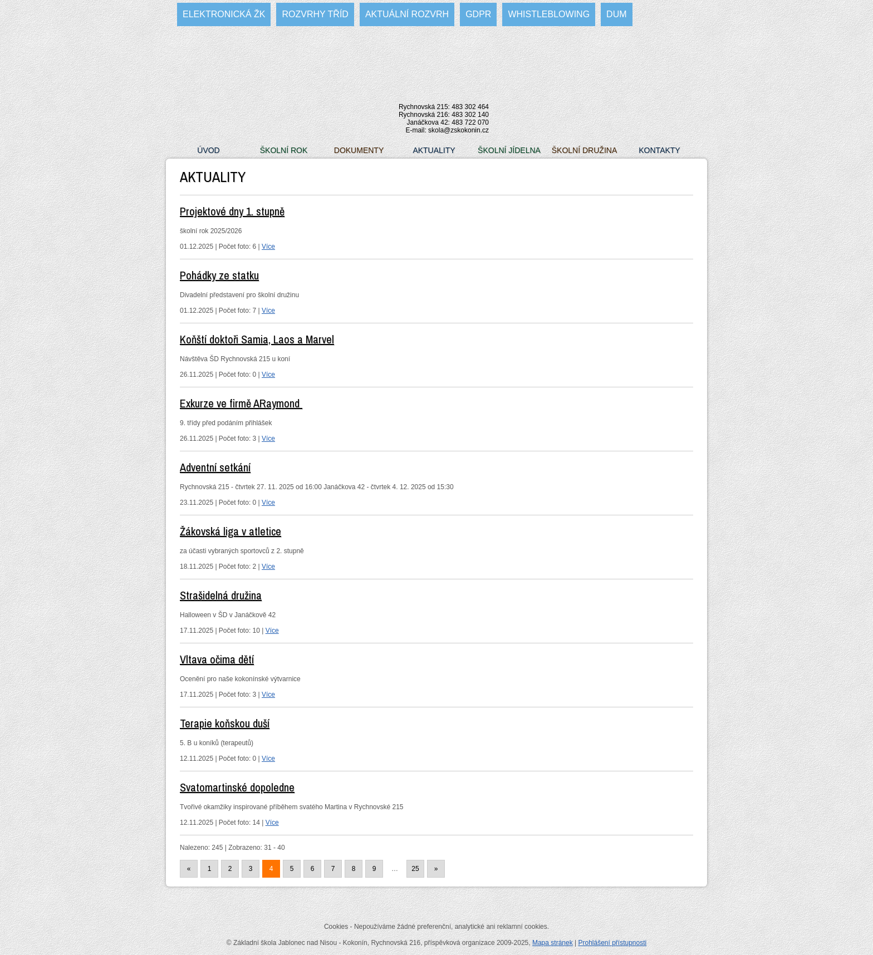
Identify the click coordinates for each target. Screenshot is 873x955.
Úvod (208, 150)
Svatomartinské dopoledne (237, 787)
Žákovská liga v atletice (230, 531)
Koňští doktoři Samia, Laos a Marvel (257, 339)
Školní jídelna (509, 150)
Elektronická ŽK (224, 14)
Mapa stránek (552, 943)
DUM (616, 14)
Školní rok (284, 150)
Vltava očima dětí (217, 659)
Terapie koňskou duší (224, 723)
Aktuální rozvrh (407, 14)
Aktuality (434, 150)
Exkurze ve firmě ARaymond (241, 403)
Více (268, 246)
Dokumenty (359, 150)
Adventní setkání (215, 467)
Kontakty (659, 150)
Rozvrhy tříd (315, 14)
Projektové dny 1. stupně (232, 211)
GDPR (478, 14)
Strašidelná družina (221, 595)
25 (415, 869)
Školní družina (584, 150)
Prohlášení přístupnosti (612, 943)
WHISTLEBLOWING (549, 14)
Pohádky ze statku (219, 275)
